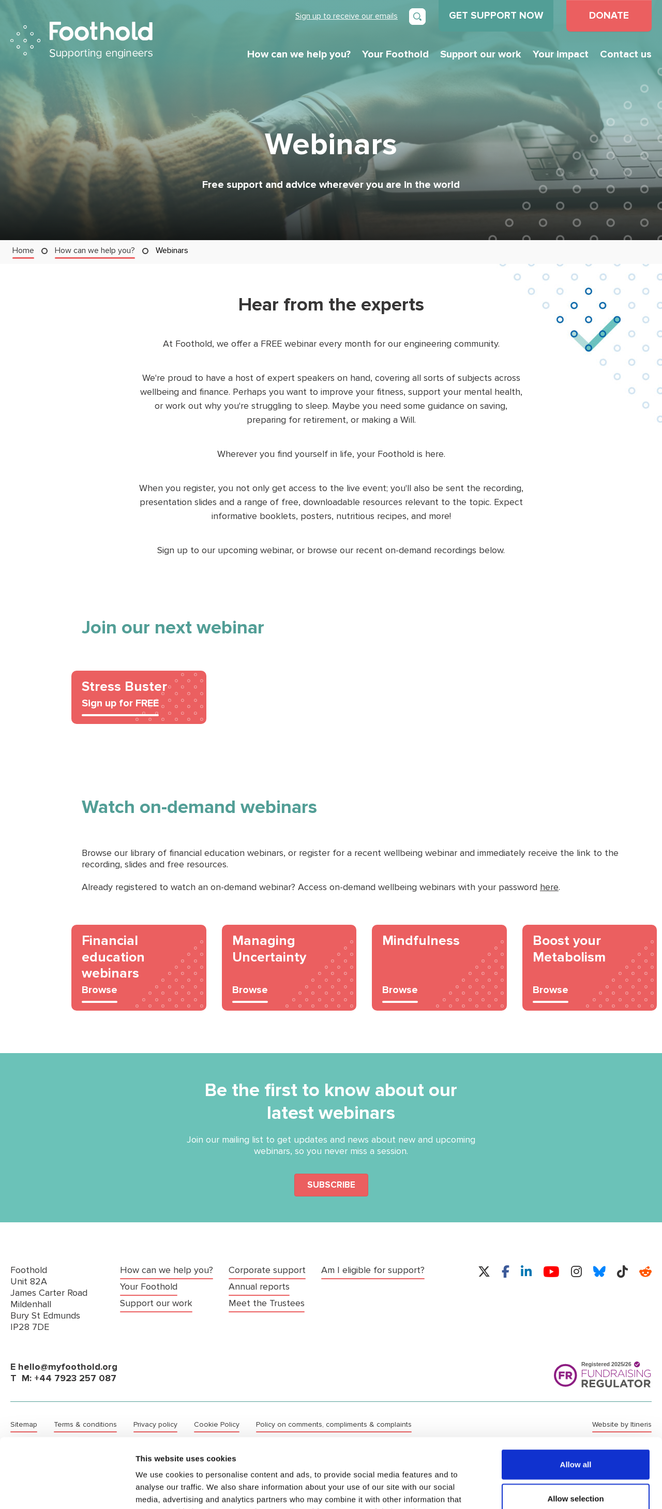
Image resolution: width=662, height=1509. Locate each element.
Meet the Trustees (267, 1303)
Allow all (576, 1399)
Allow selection (575, 1433)
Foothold (81, 40)
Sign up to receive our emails (346, 16)
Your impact (561, 54)
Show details (543, 1488)
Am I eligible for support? (373, 1270)
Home (23, 250)
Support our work (480, 54)
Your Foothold (395, 54)
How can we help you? (299, 54)
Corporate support (267, 1270)
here (549, 887)
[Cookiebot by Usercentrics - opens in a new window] (67, 1489)
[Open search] (417, 16)
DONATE (609, 15)
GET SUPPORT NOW (496, 15)
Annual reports (259, 1286)
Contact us (626, 54)
